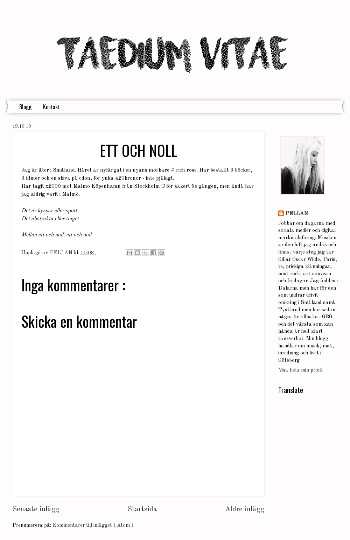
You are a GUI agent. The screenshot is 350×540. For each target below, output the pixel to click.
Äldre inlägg (244, 509)
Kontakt (51, 107)
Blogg (25, 107)
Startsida (142, 509)
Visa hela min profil (300, 370)
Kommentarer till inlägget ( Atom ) (92, 525)
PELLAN (296, 213)
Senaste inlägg (35, 509)
